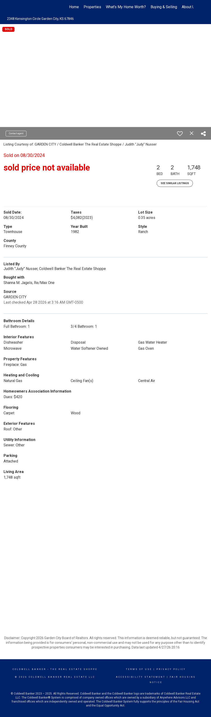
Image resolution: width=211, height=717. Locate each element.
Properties (92, 7)
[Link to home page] (20, 7)
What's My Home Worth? (126, 7)
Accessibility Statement (140, 677)
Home (74, 7)
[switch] (180, 133)
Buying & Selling (164, 7)
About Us (189, 7)
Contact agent (16, 133)
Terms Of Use (139, 669)
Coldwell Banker (29, 669)
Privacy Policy (171, 669)
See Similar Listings (175, 183)
